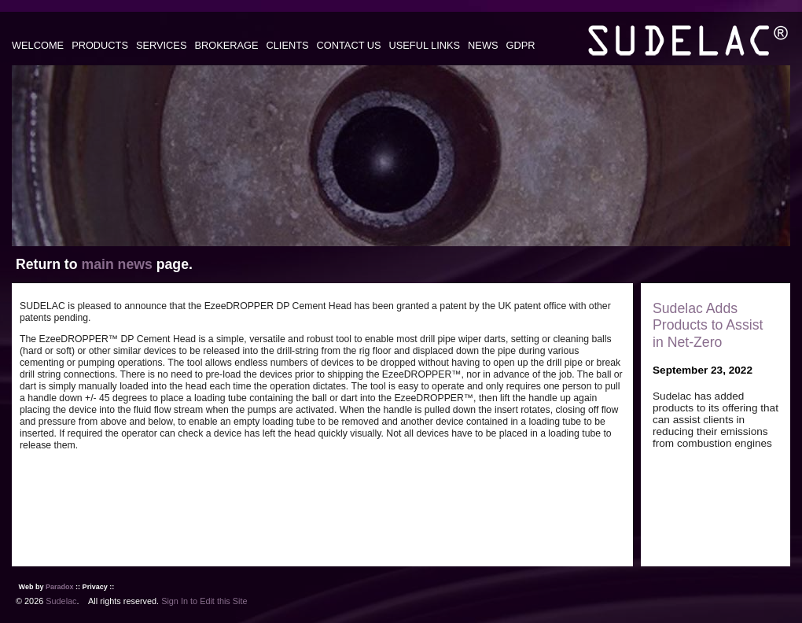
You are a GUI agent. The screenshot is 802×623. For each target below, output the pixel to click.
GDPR (520, 45)
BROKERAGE (226, 45)
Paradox (60, 587)
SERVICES (161, 45)
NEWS (483, 45)
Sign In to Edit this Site (204, 601)
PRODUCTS (100, 45)
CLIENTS (288, 45)
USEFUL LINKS (425, 45)
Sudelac (61, 601)
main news (116, 264)
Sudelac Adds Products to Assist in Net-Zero (708, 324)
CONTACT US (349, 45)
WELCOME (38, 45)
